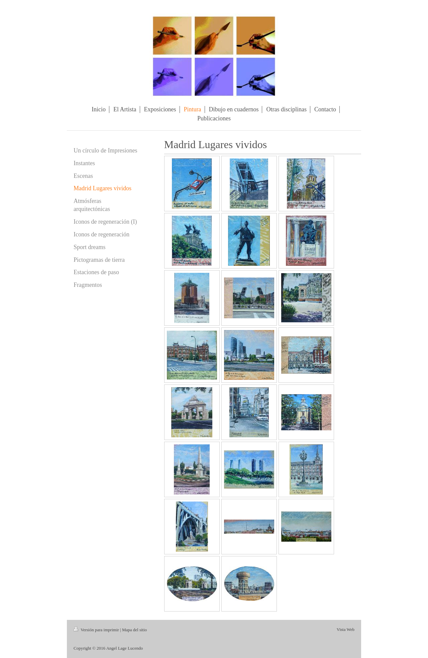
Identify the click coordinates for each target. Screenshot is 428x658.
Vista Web (345, 629)
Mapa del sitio (134, 629)
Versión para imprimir (97, 629)
